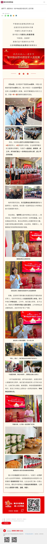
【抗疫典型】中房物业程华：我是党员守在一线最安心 (16, 519)
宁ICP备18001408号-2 (29, 533)
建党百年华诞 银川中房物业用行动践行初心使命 (15, 520)
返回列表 (6, 523)
